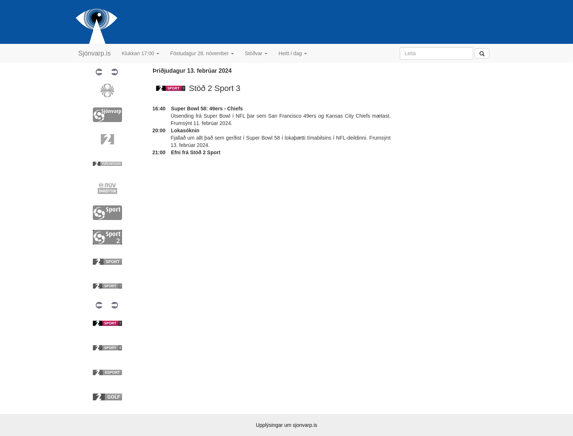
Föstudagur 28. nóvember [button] (202, 53)
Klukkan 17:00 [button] (140, 53)
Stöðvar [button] (256, 53)
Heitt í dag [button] (292, 53)
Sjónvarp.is (94, 53)
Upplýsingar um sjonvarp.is (286, 425)
